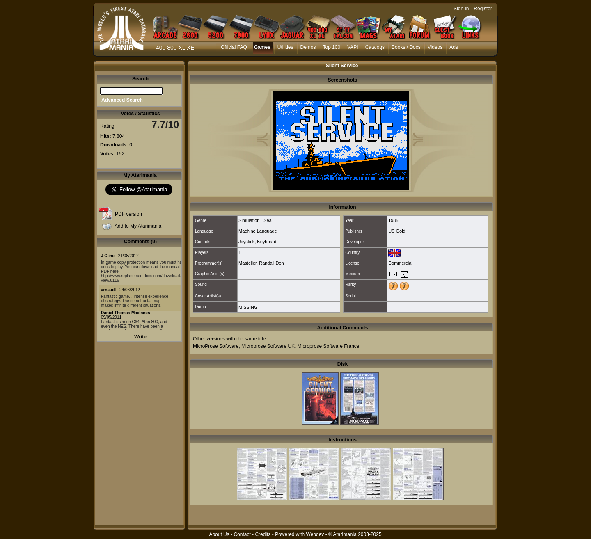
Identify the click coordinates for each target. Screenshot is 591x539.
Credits (262, 534)
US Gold (396, 230)
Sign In (461, 8)
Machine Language (257, 230)
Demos (308, 47)
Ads (453, 47)
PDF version (128, 214)
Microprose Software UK (268, 346)
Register (483, 8)
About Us (219, 534)
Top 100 (332, 47)
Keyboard (266, 241)
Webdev (315, 534)
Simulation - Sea (255, 220)
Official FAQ (234, 47)
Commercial (400, 262)
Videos (435, 47)
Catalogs (375, 47)
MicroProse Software (215, 346)
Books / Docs (406, 47)
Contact (242, 534)
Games (262, 47)
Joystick (246, 241)
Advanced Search (122, 100)
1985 (393, 220)
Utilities (285, 47)
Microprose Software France (329, 346)
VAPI (352, 47)
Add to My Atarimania (138, 226)
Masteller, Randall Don (261, 262)
